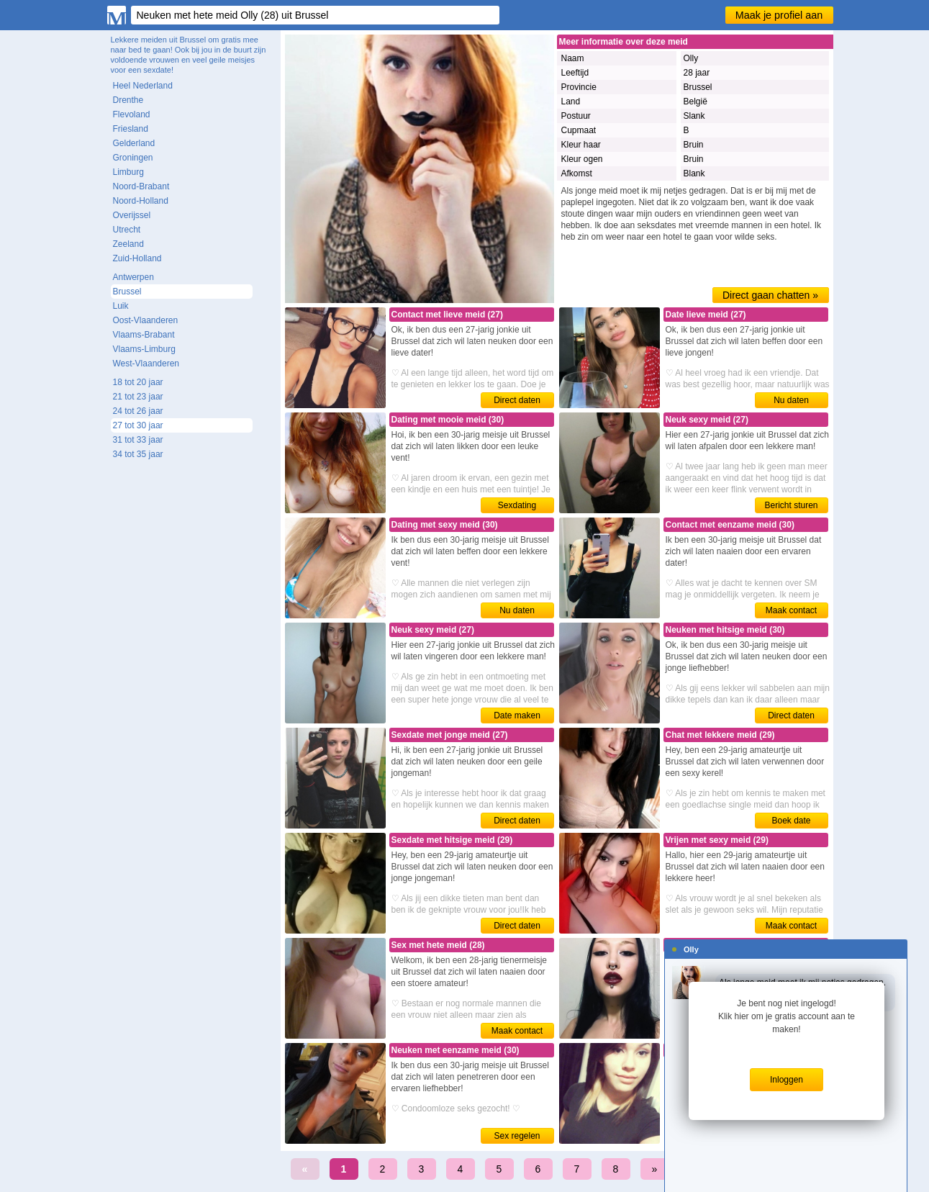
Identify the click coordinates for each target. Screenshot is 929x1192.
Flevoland (131, 114)
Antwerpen (133, 277)
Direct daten (517, 400)
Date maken (517, 715)
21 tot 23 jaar (138, 397)
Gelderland (134, 143)
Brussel (127, 291)
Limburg (128, 172)
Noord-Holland (140, 201)
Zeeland (128, 244)
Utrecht (127, 230)
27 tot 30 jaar (138, 425)
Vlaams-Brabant (144, 335)
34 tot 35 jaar (138, 454)
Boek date (790, 821)
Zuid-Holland (137, 258)
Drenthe (128, 100)
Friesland (130, 129)
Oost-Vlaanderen (145, 320)
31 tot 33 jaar (138, 440)
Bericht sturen (790, 505)
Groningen (133, 158)
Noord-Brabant (141, 186)
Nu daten (791, 400)
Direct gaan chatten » (770, 295)
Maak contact (791, 610)
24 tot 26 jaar (138, 411)
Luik (121, 306)
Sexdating (517, 505)
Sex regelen (517, 1136)
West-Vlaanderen (146, 363)
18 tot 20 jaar (138, 382)
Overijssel (132, 215)
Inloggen (786, 1080)
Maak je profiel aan (779, 15)
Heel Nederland (143, 86)
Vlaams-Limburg (144, 349)
